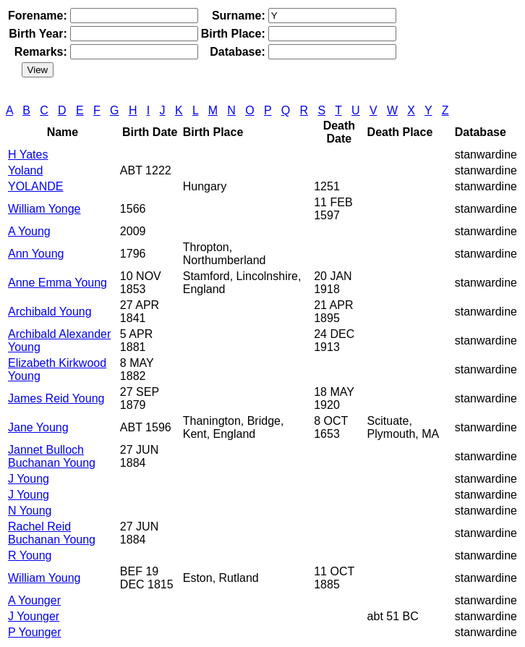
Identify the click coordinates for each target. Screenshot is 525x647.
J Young (28, 479)
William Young (44, 578)
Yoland (25, 170)
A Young (29, 231)
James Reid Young (56, 398)
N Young (30, 510)
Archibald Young (50, 311)
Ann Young (36, 254)
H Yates (28, 154)
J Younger (33, 616)
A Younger (34, 600)
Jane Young (38, 427)
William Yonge (44, 209)
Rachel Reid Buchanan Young (51, 533)
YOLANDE (35, 186)
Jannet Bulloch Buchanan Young (51, 456)
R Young (30, 555)
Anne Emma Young (57, 282)
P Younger (34, 632)
